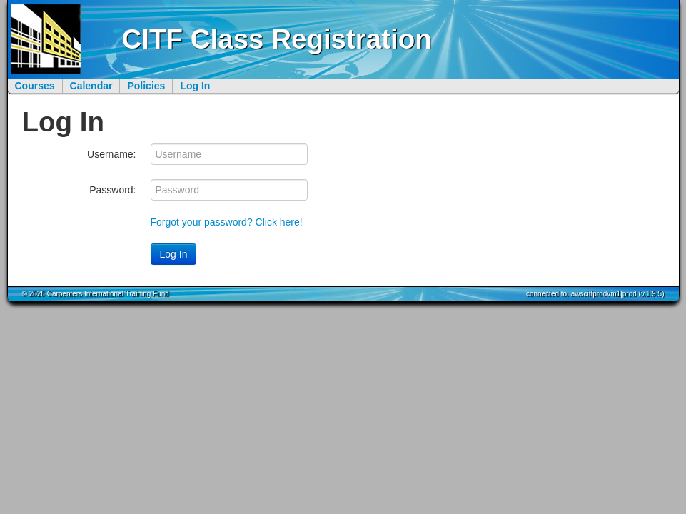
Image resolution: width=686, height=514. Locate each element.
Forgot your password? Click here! (227, 222)
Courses (35, 85)
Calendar (91, 85)
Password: (112, 190)
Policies (146, 85)
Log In (195, 85)
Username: (111, 154)
